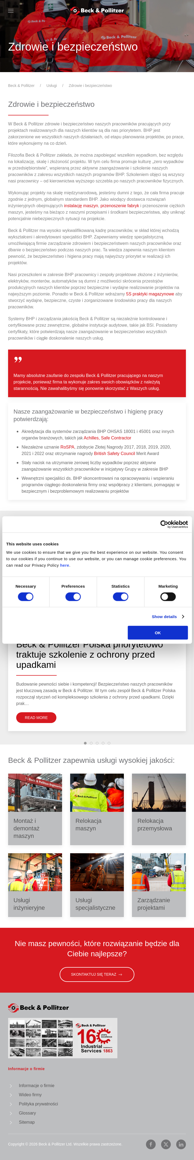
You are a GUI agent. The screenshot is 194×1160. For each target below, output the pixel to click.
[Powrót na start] (97, 11)
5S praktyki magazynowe (150, 294)
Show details (164, 616)
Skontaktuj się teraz (97, 974)
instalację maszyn (81, 205)
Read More (36, 717)
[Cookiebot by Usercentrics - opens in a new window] (164, 524)
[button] (10, 11)
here (64, 565)
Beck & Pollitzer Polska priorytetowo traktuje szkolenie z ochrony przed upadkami (89, 657)
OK (158, 632)
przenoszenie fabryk (119, 205)
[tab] (85, 743)
